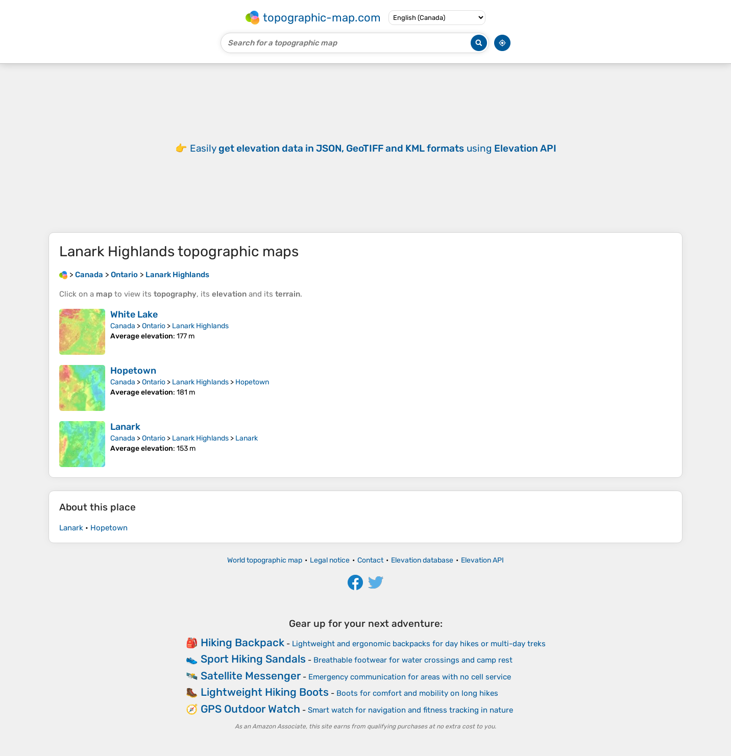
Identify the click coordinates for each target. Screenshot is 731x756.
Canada (122, 326)
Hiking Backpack (242, 642)
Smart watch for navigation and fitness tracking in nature (410, 710)
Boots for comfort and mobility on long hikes (417, 693)
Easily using (373, 148)
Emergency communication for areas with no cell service (409, 676)
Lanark (125, 426)
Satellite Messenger (251, 675)
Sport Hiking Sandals (253, 658)
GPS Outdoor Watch (250, 708)
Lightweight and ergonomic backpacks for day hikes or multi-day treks (419, 643)
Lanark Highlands (200, 326)
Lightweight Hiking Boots (265, 692)
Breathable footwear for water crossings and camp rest (413, 660)
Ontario (153, 326)
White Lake (134, 314)
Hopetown (133, 370)
